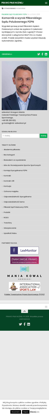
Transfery (8, 223)
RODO (6, 217)
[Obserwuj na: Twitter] (38, 54)
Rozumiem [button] (16, 412)
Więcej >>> (34, 412)
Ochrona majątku (11, 191)
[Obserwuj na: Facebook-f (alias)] (42, 54)
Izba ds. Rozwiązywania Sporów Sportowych (22, 165)
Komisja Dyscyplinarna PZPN (15, 170)
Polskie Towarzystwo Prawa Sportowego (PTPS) (24, 294)
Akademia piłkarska (12, 149)
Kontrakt (7, 175)
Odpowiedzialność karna (14, 202)
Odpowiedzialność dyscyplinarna (17, 196)
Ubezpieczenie (10, 228)
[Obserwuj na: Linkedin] (46, 54)
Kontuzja (7, 186)
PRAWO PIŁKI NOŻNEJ (12, 2)
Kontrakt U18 (9, 181)
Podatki (7, 212)
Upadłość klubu (10, 233)
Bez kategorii (9, 155)
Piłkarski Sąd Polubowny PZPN (14, 14)
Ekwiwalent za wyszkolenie (15, 160)
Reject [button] (25, 412)
